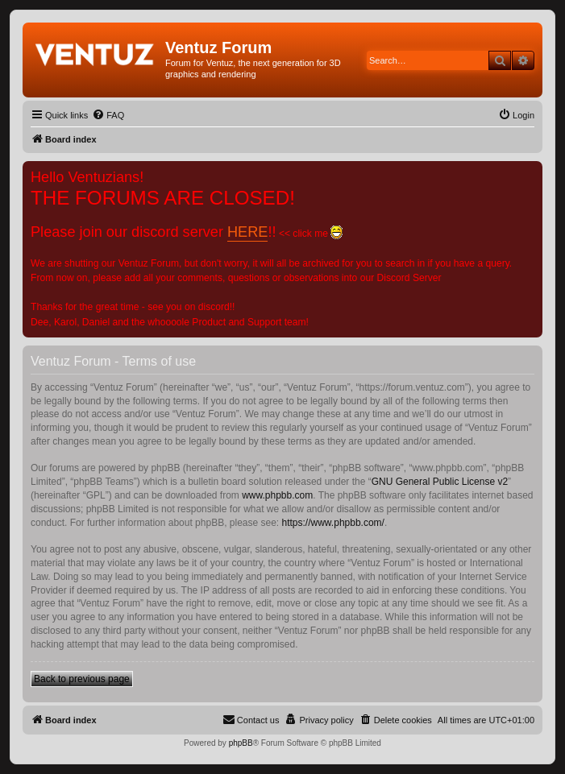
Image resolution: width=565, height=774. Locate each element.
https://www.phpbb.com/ (333, 522)
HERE (247, 232)
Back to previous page (82, 679)
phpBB (241, 743)
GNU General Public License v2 (440, 481)
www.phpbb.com (277, 495)
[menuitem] (108, 115)
